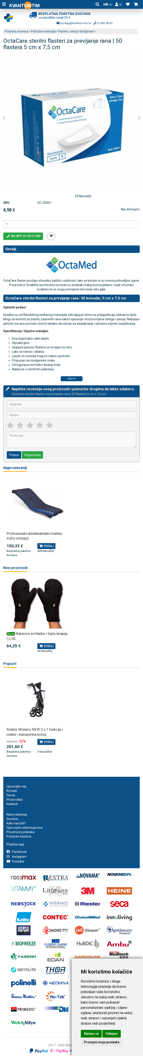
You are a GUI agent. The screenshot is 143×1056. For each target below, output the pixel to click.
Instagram (16, 857)
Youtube (15, 861)
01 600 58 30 (102, 23)
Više (71, 378)
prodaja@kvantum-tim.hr (74, 23)
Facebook (17, 852)
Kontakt (12, 791)
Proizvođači (15, 799)
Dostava (12, 819)
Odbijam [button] (111, 1033)
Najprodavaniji (15, 468)
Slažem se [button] (91, 1033)
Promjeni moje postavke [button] (101, 1042)
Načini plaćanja (17, 814)
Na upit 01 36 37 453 (23, 236)
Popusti (9, 664)
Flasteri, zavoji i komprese (76, 31)
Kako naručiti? (16, 823)
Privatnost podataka (20, 832)
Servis (11, 795)
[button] (118, 4)
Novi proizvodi (15, 568)
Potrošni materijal (43, 31)
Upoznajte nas (16, 786)
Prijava (14, 455)
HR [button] (107, 4)
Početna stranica (16, 31)
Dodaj (46, 546)
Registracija (32, 455)
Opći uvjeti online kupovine (25, 827)
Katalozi (12, 804)
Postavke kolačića (19, 836)
